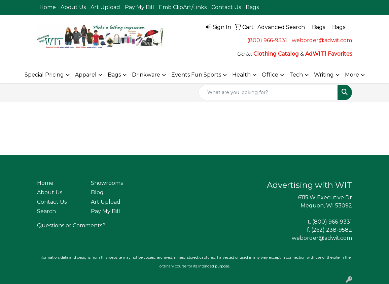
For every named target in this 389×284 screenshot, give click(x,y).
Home (47, 7)
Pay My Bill (139, 7)
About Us (73, 7)
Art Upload (105, 7)
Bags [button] (114, 75)
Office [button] (270, 75)
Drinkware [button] (146, 75)
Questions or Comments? (71, 225)
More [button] (352, 75)
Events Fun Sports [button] (196, 75)
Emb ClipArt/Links (183, 7)
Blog (97, 192)
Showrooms (107, 183)
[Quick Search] (268, 92)
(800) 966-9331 (267, 40)
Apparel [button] (86, 75)
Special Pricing (44, 75)
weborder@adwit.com (322, 40)
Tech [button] (296, 75)
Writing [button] (324, 75)
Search (46, 211)
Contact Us (226, 7)
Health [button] (241, 75)
